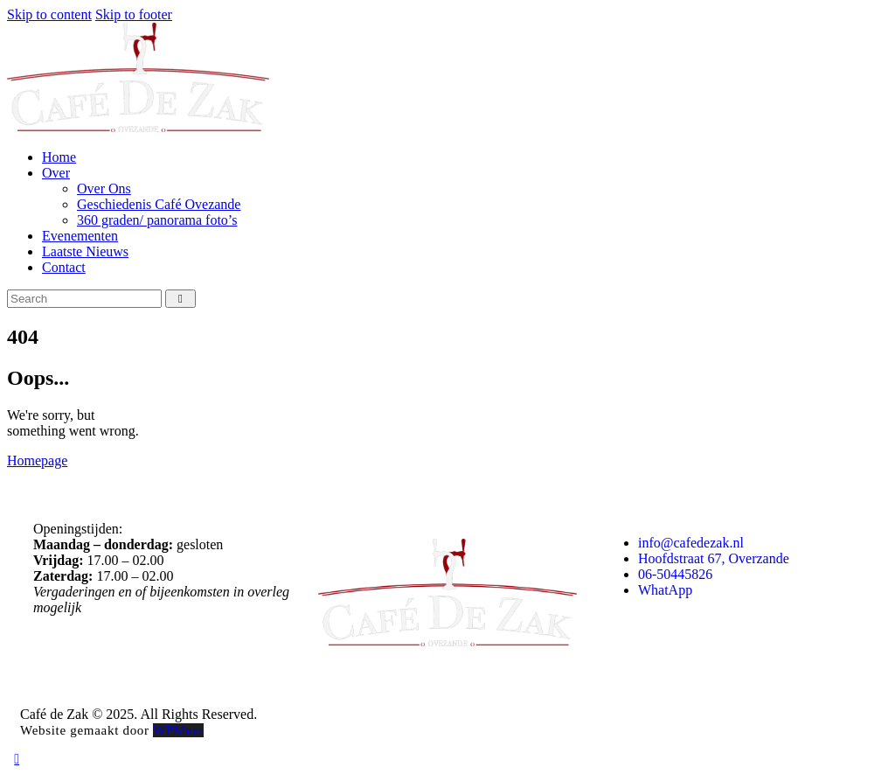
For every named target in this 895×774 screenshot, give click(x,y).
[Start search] (180, 298)
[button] (16, 758)
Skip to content (49, 14)
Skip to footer (133, 14)
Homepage (37, 460)
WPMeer (178, 730)
